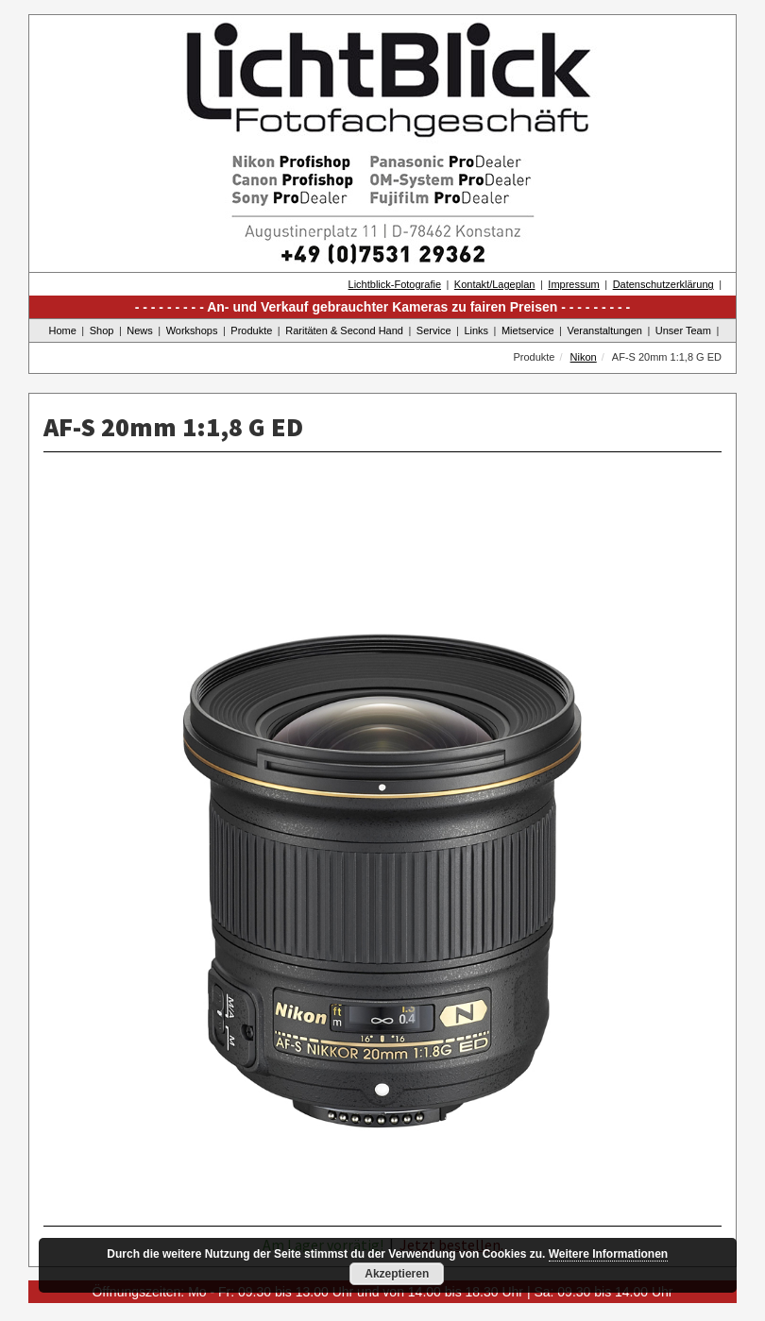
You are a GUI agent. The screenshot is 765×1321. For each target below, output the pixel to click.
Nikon (583, 357)
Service (433, 330)
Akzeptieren (397, 1273)
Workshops (192, 330)
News (140, 330)
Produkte (251, 330)
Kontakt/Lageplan (495, 284)
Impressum (573, 284)
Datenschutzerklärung (663, 284)
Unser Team (683, 330)
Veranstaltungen (604, 330)
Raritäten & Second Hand (344, 330)
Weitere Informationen (608, 1254)
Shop (102, 330)
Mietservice (528, 330)
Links (476, 330)
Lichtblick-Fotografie (394, 284)
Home (62, 330)
